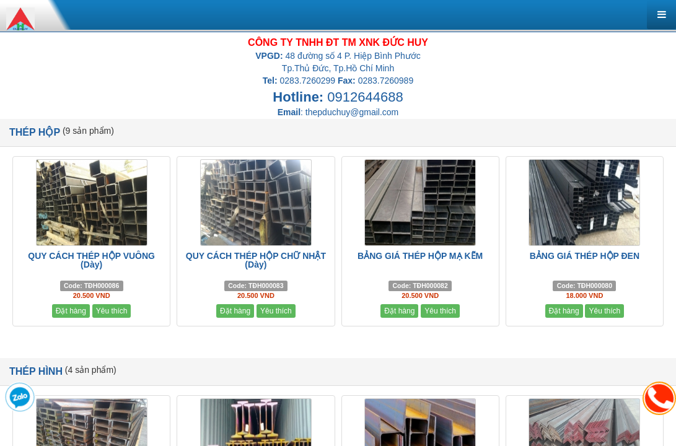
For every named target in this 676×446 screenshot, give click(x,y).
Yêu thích (112, 311)
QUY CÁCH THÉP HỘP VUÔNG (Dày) (91, 260)
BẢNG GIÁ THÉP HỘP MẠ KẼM (420, 256)
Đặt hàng (71, 311)
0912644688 (365, 97)
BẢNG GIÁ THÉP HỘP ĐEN (584, 256)
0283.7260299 (308, 80)
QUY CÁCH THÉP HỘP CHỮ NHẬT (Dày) (256, 260)
